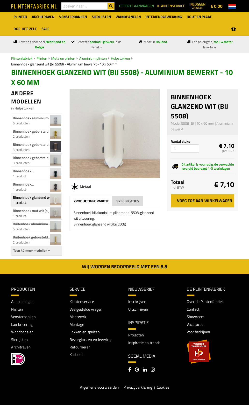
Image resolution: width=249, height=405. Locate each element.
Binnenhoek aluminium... (32, 118)
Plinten (41, 58)
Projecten (136, 335)
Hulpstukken (120, 58)
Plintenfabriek (21, 58)
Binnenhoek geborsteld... (32, 131)
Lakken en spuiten (85, 332)
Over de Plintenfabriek (205, 301)
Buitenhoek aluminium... (32, 224)
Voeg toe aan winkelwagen (204, 201)
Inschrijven (137, 301)
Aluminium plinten (93, 58)
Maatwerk (78, 317)
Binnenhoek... (23, 171)
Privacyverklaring (137, 387)
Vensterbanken (23, 317)
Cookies (163, 387)
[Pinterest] (137, 370)
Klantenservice (82, 301)
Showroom (195, 317)
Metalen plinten (63, 58)
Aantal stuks (180, 141)
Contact (193, 309)
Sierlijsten (19, 339)
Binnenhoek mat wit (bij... (32, 210)
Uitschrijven (138, 309)
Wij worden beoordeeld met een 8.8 (124, 266)
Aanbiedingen (22, 301)
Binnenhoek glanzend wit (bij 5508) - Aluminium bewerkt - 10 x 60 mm (64, 64)
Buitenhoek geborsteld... (32, 237)
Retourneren (80, 347)
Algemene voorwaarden (99, 387)
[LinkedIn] (145, 370)
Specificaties (127, 201)
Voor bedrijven (198, 332)
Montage (77, 324)
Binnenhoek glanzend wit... (34, 197)
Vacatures (195, 324)
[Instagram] (153, 370)
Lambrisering (22, 324)
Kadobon (77, 355)
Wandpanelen (22, 332)
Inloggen (197, 5)
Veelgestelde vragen (86, 309)
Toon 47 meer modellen (31, 250)
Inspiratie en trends (144, 343)
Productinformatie (91, 201)
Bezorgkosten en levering (90, 339)
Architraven (21, 347)
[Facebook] (129, 370)
